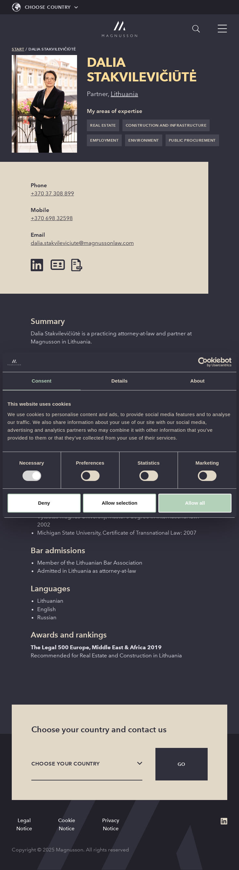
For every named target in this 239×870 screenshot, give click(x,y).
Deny (44, 503)
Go (181, 764)
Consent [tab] (42, 381)
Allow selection (119, 503)
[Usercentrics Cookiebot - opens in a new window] (202, 362)
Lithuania (124, 94)
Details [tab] (119, 381)
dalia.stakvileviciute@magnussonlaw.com (82, 243)
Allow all (195, 503)
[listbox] (86, 764)
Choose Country (48, 7)
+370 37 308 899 (52, 193)
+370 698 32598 (52, 218)
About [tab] (197, 381)
